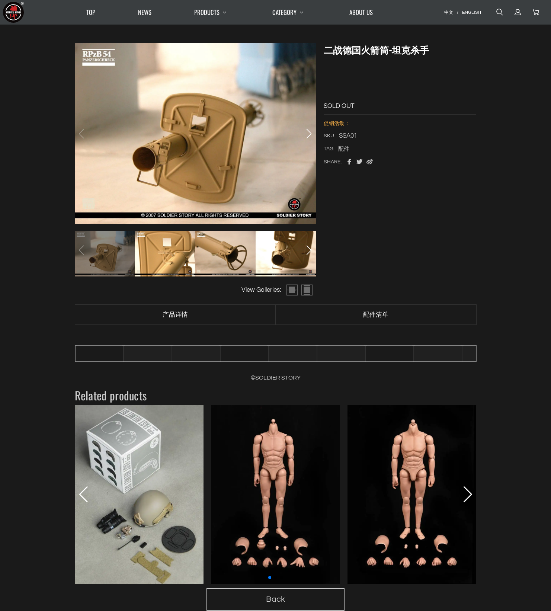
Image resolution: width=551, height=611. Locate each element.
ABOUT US (361, 12)
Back (275, 599)
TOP (90, 12)
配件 (343, 149)
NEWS (144, 12)
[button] (309, 133)
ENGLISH (471, 12)
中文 (448, 12)
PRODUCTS (212, 12)
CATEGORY (289, 12)
